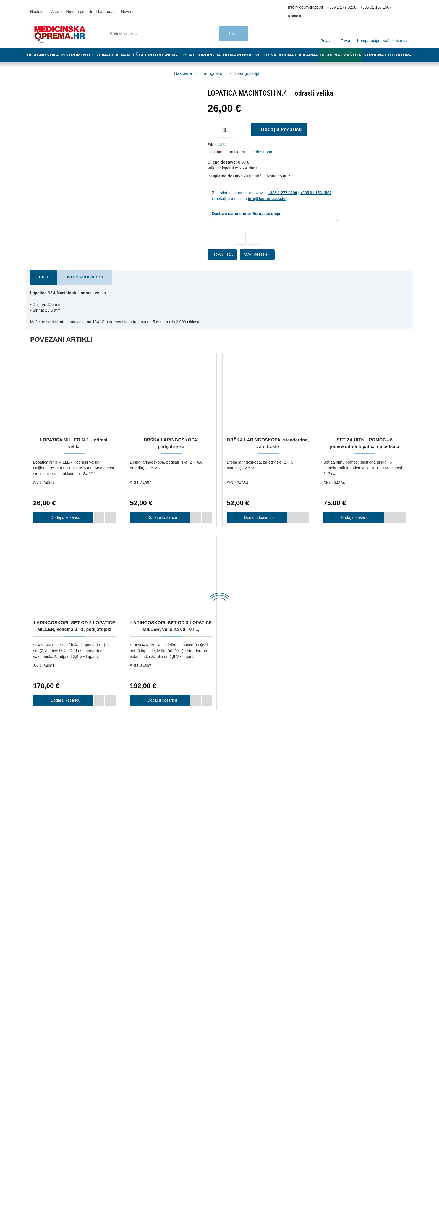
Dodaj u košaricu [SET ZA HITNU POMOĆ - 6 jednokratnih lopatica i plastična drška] (353, 510)
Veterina (271, 47)
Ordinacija (108, 47)
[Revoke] (138, 1194)
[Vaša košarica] (396, 25)
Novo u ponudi (74, 8)
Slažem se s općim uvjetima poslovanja (329, 1153)
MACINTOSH (251, 247)
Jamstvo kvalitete (219, 984)
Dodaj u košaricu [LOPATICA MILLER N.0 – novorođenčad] (63, 714)
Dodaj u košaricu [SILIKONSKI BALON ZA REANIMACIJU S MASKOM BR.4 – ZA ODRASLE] (353, 918)
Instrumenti (76, 47)
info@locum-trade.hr (314, 8)
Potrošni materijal (175, 47)
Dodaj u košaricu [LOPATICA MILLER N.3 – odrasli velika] (63, 510)
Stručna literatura (389, 47)
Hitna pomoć (241, 47)
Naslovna (37, 8)
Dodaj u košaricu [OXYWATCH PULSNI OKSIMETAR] (160, 918)
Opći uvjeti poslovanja (144, 975)
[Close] (79, 1194)
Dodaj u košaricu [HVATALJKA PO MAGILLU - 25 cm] (63, 918)
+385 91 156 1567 (377, 8)
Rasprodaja (99, 8)
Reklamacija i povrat (221, 975)
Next (427, 434)
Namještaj (137, 47)
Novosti (118, 8)
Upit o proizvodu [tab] (79, 269)
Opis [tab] (42, 269)
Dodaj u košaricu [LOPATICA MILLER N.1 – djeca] (160, 714)
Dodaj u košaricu (283, 122)
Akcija (54, 8)
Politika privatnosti (141, 992)
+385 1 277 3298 (346, 8)
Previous (12, 434)
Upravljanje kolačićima (223, 992)
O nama (133, 967)
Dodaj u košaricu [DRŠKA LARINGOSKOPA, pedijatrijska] (160, 510)
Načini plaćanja (139, 984)
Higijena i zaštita (344, 47)
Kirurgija (212, 47)
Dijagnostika (43, 47)
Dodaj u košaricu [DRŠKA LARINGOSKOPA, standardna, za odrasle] (256, 510)
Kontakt (400, 8)
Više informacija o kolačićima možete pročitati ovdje (92, 1185)
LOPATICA (220, 247)
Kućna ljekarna (303, 47)
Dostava (211, 967)
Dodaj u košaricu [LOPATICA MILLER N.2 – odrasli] (256, 714)
